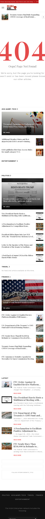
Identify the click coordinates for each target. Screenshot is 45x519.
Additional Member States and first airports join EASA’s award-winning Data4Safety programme (16, 141)
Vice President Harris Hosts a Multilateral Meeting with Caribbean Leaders (16, 215)
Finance (39, 495)
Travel (30, 495)
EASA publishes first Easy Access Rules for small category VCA (17, 151)
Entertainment (22, 499)
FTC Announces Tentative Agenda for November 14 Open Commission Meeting (18, 358)
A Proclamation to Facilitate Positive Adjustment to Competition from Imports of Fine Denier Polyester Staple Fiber (17, 227)
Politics (6, 495)
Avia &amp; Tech (18, 495)
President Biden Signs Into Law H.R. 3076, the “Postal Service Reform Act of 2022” (17, 236)
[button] (3, 7)
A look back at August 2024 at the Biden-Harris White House (18, 256)
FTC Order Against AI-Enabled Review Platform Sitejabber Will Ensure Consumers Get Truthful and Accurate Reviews (17, 318)
